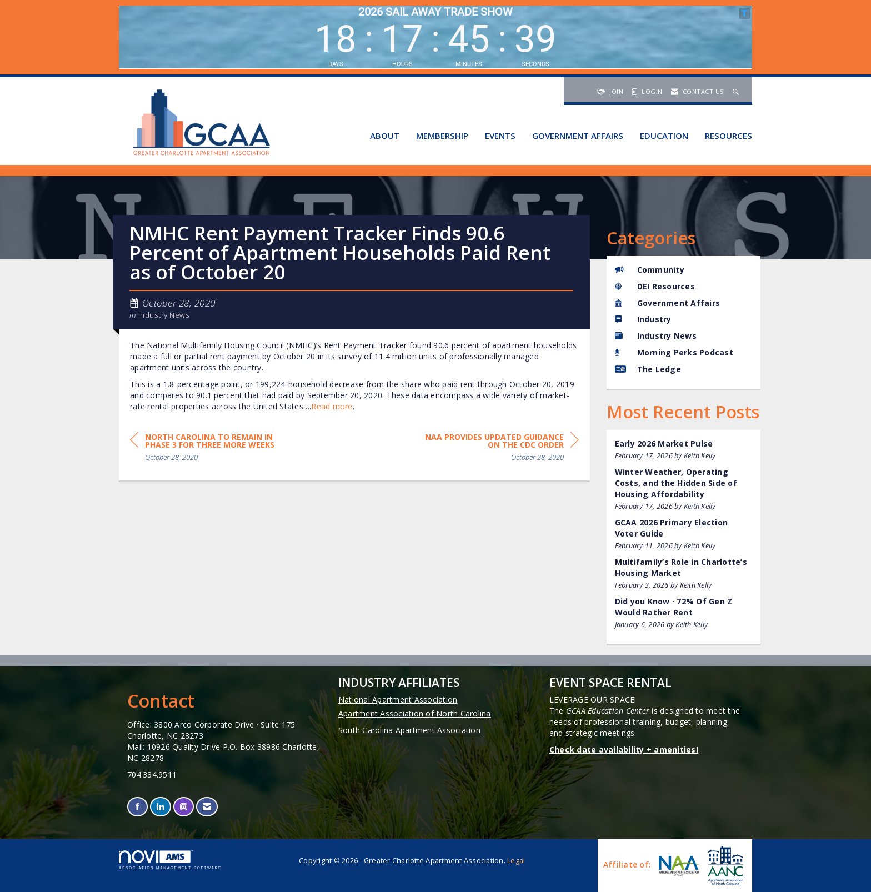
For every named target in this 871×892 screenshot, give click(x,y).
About (384, 135)
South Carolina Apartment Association (409, 730)
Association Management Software (170, 860)
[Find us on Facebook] (137, 806)
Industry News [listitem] (656, 335)
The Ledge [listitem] (648, 369)
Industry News (164, 315)
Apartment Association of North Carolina (414, 713)
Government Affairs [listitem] (667, 303)
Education (664, 135)
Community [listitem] (649, 269)
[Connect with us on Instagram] (183, 806)
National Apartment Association (398, 699)
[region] (495, 449)
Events (500, 135)
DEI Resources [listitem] (655, 286)
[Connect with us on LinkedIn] (160, 806)
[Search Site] (737, 91)
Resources (728, 135)
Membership (442, 135)
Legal (516, 860)
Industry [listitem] (643, 319)
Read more (331, 406)
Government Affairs (577, 135)
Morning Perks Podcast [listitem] (674, 352)
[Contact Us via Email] (207, 806)
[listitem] (684, 449)
